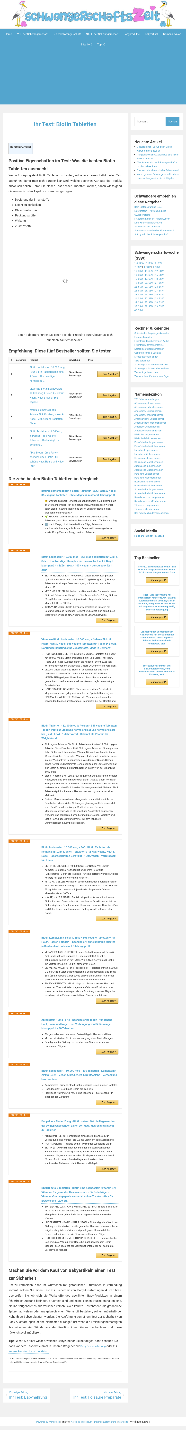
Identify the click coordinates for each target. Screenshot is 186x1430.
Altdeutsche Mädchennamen (151, 430)
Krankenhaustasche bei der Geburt (31, 1354)
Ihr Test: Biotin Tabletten (65, 124)
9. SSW (159, 282)
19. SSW (139, 298)
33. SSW (162, 314)
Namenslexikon (172, 34)
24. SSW (162, 302)
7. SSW (138, 282)
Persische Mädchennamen (149, 493)
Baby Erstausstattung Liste (150, 218)
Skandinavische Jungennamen (152, 512)
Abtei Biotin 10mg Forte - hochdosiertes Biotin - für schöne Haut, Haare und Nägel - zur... (46, 428)
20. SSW (151, 298)
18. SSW (162, 294)
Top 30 (101, 44)
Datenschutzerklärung (108, 1425)
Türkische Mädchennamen (149, 524)
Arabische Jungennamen (148, 442)
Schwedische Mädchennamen (151, 509)
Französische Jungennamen (150, 458)
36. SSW (162, 318)
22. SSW (139, 302)
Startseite (128, 1425)
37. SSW (139, 322)
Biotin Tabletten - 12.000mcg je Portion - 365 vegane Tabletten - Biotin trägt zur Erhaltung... (46, 415)
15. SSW (162, 290)
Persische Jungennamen (148, 489)
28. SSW (139, 310)
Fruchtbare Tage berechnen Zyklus (154, 356)
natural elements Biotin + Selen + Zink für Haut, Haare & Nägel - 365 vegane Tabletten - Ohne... (47, 402)
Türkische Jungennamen (148, 520)
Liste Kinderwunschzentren (150, 234)
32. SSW (151, 314)
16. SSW (139, 294)
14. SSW (151, 290)
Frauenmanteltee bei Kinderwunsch (154, 230)
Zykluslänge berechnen (147, 388)
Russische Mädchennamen (150, 501)
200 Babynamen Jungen (148, 414)
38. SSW (151, 322)
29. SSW (151, 310)
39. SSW (162, 322)
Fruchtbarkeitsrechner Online (151, 360)
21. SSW (162, 298)
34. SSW (139, 318)
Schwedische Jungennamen (150, 505)
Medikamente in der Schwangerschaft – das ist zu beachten (154, 166)
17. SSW (151, 294)
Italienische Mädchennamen (150, 477)
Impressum (86, 1425)
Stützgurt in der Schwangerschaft (153, 250)
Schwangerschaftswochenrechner (154, 384)
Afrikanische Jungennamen (150, 418)
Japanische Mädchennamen (150, 485)
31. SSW (139, 314)
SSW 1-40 (86, 44)
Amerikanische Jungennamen (151, 434)
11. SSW (151, 286)
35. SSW (151, 318)
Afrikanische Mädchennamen (151, 422)
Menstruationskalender (147, 372)
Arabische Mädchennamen (150, 446)
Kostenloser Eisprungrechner (151, 364)
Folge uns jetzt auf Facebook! (151, 551)
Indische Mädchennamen (149, 469)
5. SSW (151, 278)
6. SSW (162, 278)
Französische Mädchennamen (151, 461)
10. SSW (139, 286)
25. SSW (139, 306)
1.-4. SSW (140, 278)
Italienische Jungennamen (149, 473)
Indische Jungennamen (148, 465)
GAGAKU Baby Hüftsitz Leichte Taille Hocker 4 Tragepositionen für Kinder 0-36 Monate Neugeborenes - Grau (157, 585)
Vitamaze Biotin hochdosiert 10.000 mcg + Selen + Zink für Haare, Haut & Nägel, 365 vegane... (45, 388)
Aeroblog (74, 1425)
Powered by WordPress (44, 1425)
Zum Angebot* (110, 371)
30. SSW (162, 310)
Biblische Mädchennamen (149, 454)
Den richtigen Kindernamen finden (154, 528)
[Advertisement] (93, 82)
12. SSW (162, 286)
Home (8, 34)
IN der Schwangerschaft (67, 34)
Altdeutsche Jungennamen (150, 426)
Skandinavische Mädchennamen (153, 516)
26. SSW (151, 306)
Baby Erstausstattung (94, 1349)
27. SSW (162, 306)
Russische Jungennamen (149, 497)
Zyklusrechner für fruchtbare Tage (154, 392)
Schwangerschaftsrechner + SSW (153, 380)
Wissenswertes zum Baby (149, 238)
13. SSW (139, 290)
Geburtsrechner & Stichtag (149, 368)
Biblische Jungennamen (148, 450)
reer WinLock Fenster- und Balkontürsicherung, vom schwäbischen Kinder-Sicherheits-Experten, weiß (157, 686)
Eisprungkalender (144, 352)
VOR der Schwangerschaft (32, 34)
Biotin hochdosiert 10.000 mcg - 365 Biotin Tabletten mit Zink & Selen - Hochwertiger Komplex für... (46, 371)
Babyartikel (151, 34)
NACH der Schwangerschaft (102, 34)
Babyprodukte (132, 34)
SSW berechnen (143, 376)
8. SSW (149, 282)
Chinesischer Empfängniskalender (154, 348)
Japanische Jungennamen (149, 481)
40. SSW (139, 325)
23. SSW (151, 302)
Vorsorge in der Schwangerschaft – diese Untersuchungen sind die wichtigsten (157, 185)
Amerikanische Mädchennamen (152, 438)
